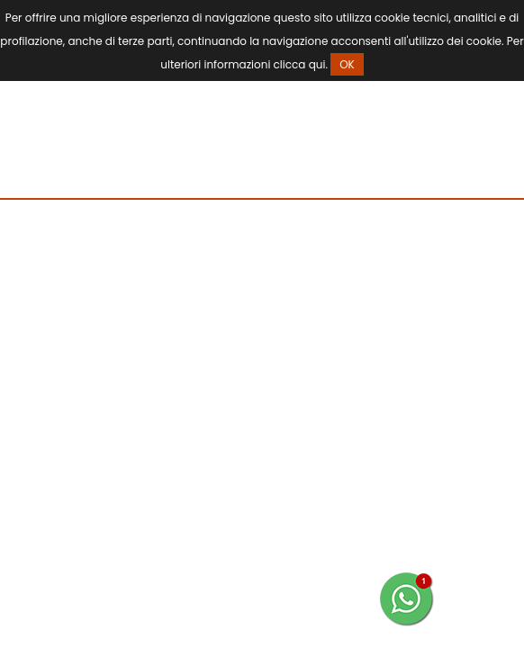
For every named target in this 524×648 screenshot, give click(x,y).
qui (317, 64)
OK (347, 64)
